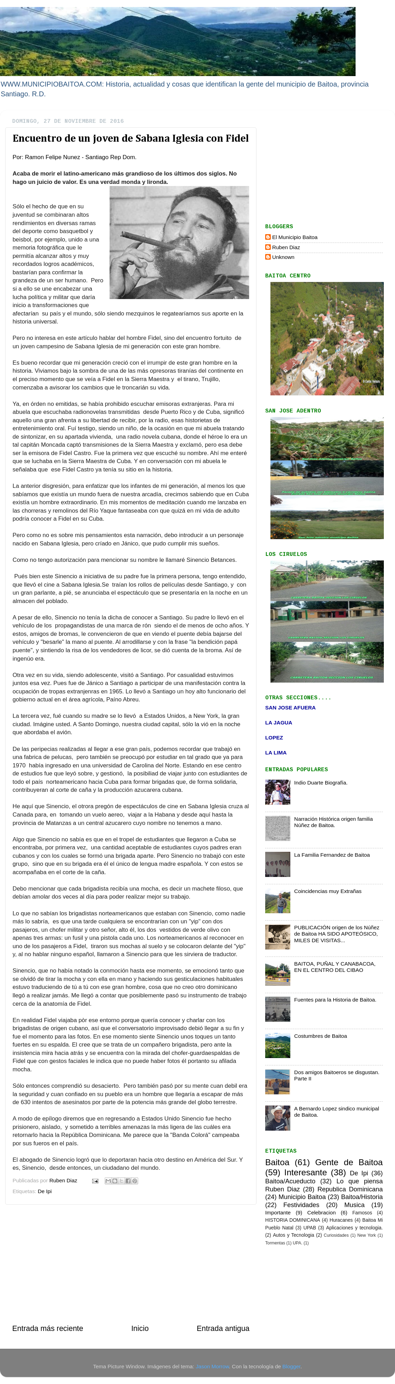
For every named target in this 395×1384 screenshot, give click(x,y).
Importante (278, 1212)
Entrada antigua (223, 1328)
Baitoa (277, 1162)
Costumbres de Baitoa (320, 1036)
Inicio (140, 1328)
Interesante (305, 1172)
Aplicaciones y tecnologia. (354, 1227)
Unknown (283, 257)
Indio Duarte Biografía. (321, 783)
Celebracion (321, 1212)
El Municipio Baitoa (295, 237)
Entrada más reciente (47, 1328)
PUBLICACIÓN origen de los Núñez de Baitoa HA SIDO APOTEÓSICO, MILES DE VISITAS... (336, 933)
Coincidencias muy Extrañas (328, 891)
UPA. (298, 1243)
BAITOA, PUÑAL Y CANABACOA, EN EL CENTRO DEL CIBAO (334, 967)
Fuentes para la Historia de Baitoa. (335, 1000)
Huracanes (341, 1220)
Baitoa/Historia (362, 1196)
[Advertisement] (130, 1264)
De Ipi (45, 1191)
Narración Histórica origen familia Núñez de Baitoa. (333, 822)
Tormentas (275, 1243)
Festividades (301, 1204)
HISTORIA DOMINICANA (292, 1220)
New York (366, 1235)
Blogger (291, 1366)
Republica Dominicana (350, 1189)
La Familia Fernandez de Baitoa (332, 855)
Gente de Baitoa (349, 1162)
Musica (354, 1204)
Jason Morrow (212, 1366)
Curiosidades (336, 1235)
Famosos (362, 1212)
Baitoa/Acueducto (290, 1181)
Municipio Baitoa (302, 1196)
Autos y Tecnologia (293, 1235)
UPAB (309, 1227)
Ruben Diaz (286, 247)
